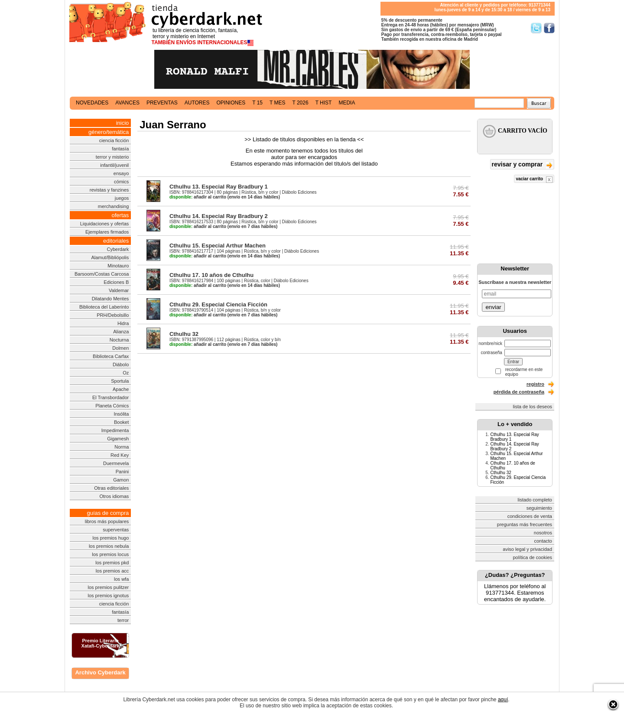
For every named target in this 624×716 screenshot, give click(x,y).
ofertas (120, 215)
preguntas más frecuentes (524, 524)
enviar (493, 307)
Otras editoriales (111, 488)
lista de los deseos (532, 406)
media (346, 103)
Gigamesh (118, 438)
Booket (121, 422)
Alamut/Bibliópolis (110, 257)
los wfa (121, 579)
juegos (122, 198)
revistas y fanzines (109, 189)
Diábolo (121, 364)
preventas (162, 103)
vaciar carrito (534, 179)
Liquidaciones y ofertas (104, 223)
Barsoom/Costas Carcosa (102, 274)
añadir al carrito (197, 197)
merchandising (113, 206)
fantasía (120, 148)
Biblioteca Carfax (111, 356)
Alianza (121, 331)
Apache (121, 389)
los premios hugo (110, 537)
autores (197, 103)
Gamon (121, 479)
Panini (122, 471)
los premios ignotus (108, 595)
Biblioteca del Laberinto (104, 306)
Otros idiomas (114, 496)
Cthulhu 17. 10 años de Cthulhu (211, 275)
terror (123, 620)
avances (127, 103)
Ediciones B (116, 282)
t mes (277, 103)
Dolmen (120, 348)
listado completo (535, 499)
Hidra (123, 323)
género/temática (108, 132)
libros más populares (107, 521)
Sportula (120, 381)
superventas (116, 529)
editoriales (116, 241)
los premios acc (112, 570)
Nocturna (119, 339)
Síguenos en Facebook (549, 28)
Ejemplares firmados (107, 231)
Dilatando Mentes (110, 298)
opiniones (231, 103)
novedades (92, 103)
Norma (121, 446)
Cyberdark (118, 249)
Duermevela (116, 463)
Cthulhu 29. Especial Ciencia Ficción (218, 304)
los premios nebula (109, 546)
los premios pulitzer (108, 587)
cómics (121, 181)
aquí (503, 699)
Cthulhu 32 (183, 334)
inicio (122, 123)
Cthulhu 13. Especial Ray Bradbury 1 (218, 186)
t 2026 (300, 103)
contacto (543, 541)
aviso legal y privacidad (527, 549)
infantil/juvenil (114, 165)
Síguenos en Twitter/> (536, 28)
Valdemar (119, 290)
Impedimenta (115, 430)
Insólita (121, 414)
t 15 (257, 103)
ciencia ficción (114, 140)
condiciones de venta (529, 516)
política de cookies (532, 557)
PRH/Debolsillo (113, 315)
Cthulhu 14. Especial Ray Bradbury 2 (218, 216)
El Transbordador (110, 397)
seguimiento (539, 508)
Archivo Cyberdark (100, 672)
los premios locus (110, 554)
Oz (126, 372)
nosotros (543, 532)
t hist (323, 103)
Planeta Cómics (112, 405)
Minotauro (118, 265)
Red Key (119, 455)
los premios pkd (112, 562)
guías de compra (108, 513)
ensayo (121, 173)
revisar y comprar (522, 165)
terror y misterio (112, 156)
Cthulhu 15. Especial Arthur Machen (217, 245)
